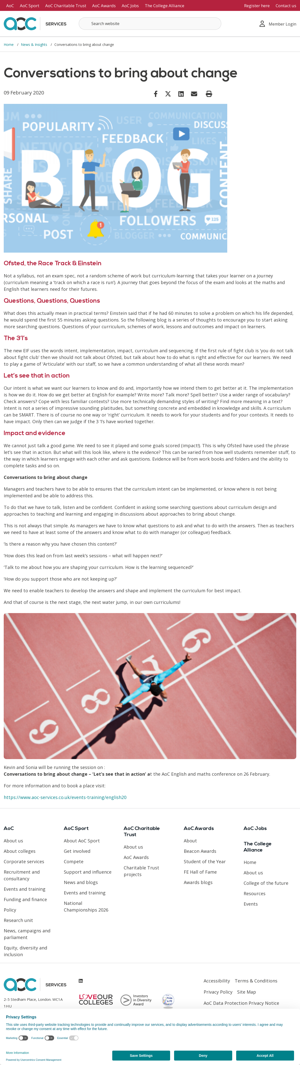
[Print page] (209, 94)
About (190, 841)
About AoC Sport (82, 841)
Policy (10, 910)
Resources (254, 893)
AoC (10, 5)
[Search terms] (150, 23)
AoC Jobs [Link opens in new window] (130, 5)
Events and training (24, 889)
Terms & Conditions (256, 981)
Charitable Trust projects (141, 871)
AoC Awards (104, 5)
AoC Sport (29, 5)
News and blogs (81, 882)
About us (13, 841)
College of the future (266, 883)
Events (251, 904)
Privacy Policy (218, 992)
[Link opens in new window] (156, 93)
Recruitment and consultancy (22, 875)
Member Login (278, 24)
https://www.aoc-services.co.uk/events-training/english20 (65, 797)
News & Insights (34, 44)
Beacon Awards (200, 851)
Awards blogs (198, 882)
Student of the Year (205, 861)
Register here (257, 5)
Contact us (286, 5)
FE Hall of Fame (200, 872)
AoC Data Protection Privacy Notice (241, 1003)
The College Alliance (164, 5)
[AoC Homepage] (35, 23)
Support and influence (88, 872)
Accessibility (217, 981)
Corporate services (24, 861)
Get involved (77, 851)
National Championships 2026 (86, 906)
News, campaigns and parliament (27, 934)
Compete (73, 861)
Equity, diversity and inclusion (25, 951)
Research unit (18, 920)
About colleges (20, 851)
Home (9, 44)
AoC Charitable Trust (65, 5)
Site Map (246, 992)
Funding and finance (25, 899)
